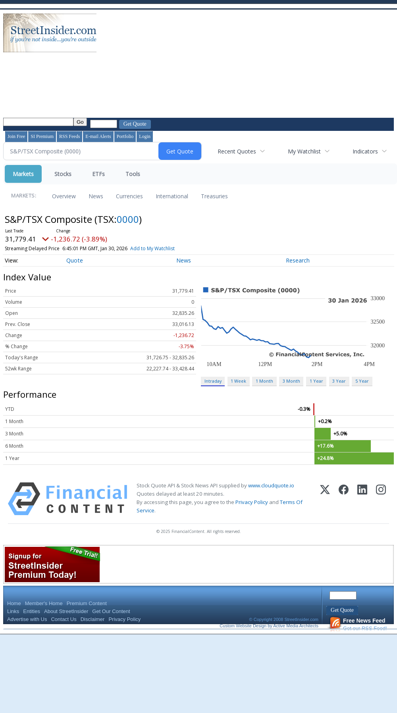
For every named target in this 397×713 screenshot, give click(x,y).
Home (14, 603)
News (96, 196)
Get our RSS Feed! (358, 624)
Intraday (213, 381)
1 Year (316, 381)
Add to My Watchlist (165, 248)
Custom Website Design (243, 625)
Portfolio (125, 136)
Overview (64, 196)
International (172, 196)
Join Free (16, 136)
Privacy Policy (251, 502)
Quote (74, 260)
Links (13, 611)
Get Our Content (111, 611)
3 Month (291, 381)
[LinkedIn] (362, 498)
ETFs (98, 174)
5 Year (362, 381)
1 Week (238, 381)
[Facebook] (343, 498)
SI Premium (42, 136)
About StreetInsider (66, 611)
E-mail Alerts (98, 136)
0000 (128, 219)
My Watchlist (304, 151)
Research (298, 260)
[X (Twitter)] (325, 498)
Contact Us (63, 619)
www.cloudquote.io (271, 485)
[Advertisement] (149, 64)
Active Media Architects (295, 625)
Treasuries (214, 196)
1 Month (264, 381)
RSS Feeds (69, 136)
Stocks (62, 174)
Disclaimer (93, 619)
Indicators (365, 151)
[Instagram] (381, 498)
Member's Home (44, 603)
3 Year (339, 381)
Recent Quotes (237, 151)
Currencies (129, 196)
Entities (31, 611)
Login (144, 136)
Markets (23, 174)
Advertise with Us (27, 619)
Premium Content (87, 603)
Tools (132, 174)
